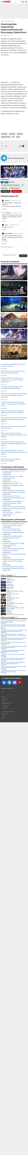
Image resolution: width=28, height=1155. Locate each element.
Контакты (4, 715)
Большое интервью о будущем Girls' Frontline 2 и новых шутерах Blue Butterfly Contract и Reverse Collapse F (13, 293)
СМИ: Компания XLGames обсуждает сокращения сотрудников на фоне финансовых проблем (14, 435)
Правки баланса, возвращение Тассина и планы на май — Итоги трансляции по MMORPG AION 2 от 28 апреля (13, 357)
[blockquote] (9, 255)
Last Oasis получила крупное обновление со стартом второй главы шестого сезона (13, 647)
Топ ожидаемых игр (6, 703)
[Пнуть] (2, 148)
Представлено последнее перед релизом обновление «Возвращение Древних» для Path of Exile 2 (14, 443)
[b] (3, 255)
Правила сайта (5, 713)
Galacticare (12, 45)
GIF (15, 255)
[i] (4, 255)
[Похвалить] (2, 143)
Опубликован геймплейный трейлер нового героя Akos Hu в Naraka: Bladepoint (13, 537)
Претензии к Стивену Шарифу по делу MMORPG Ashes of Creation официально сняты (13, 663)
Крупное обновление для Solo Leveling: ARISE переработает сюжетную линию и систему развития (13, 419)
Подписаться (16, 191)
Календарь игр (5, 705)
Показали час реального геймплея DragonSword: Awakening (12, 655)
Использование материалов (8, 711)
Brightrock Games (6, 136)
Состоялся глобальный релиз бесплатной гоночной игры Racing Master (13, 643)
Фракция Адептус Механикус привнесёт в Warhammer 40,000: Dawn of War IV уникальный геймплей (14, 452)
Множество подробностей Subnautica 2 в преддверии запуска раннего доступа (13, 325)
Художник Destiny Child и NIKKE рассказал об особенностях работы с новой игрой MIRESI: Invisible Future (12, 277)
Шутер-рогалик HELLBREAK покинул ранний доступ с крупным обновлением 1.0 (14, 621)
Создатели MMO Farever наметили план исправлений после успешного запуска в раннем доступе (12, 379)
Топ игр (3, 701)
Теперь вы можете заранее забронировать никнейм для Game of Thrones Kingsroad (13, 667)
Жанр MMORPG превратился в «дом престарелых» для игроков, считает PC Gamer (13, 671)
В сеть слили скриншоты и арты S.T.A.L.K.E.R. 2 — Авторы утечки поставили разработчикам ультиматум (13, 530)
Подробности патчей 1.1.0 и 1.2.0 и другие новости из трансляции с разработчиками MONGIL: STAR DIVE (13, 341)
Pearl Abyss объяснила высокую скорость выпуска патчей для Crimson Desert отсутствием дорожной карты (13, 626)
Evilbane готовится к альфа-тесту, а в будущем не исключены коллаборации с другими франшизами (14, 395)
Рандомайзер (5, 707)
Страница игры (6, 191)
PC (13, 136)
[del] (6, 255)
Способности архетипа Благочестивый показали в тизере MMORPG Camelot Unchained (13, 651)
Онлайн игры (5, 699)
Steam (20, 48)
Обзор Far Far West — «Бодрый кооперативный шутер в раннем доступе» (13, 309)
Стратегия (19, 133)
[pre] (13, 255)
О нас (3, 718)
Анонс (18, 136)
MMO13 (3, 696)
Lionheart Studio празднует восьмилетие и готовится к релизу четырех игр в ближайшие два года (13, 404)
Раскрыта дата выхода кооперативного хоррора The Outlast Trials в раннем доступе (13, 561)
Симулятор (12, 133)
